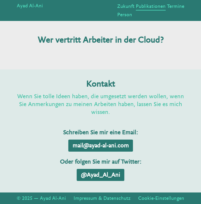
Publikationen (151, 6)
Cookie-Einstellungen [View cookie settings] (161, 198)
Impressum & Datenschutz (102, 198)
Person (124, 15)
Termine (175, 6)
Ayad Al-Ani (30, 6)
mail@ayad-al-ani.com (100, 145)
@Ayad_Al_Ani (100, 175)
